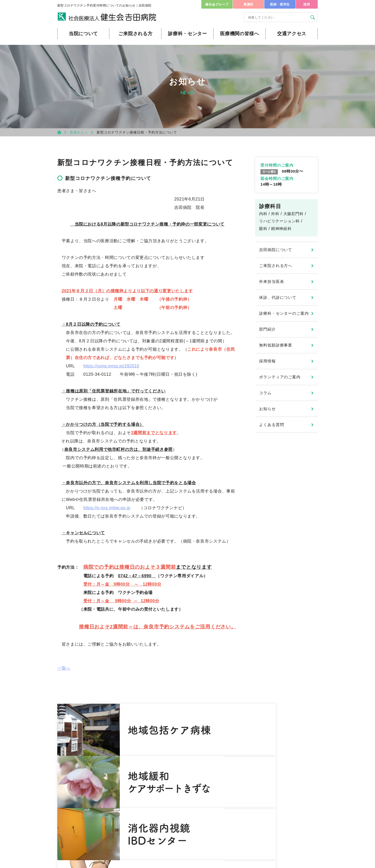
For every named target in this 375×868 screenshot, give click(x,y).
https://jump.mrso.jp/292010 (111, 366)
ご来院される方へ (275, 265)
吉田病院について (275, 249)
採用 (306, 4)
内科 (263, 213)
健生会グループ (216, 4)
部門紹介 (267, 329)
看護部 (248, 4)
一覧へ (63, 668)
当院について (83, 33)
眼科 (263, 228)
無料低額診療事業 (275, 345)
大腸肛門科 (293, 213)
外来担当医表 (271, 281)
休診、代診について (277, 297)
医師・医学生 (280, 4)
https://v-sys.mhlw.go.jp (106, 508)
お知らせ (267, 408)
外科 (275, 213)
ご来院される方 (135, 33)
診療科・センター (187, 33)
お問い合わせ (87, 833)
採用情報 (267, 361)
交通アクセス (291, 33)
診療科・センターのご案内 (284, 313)
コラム (265, 393)
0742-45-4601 (103, 816)
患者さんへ (79, 132)
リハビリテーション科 (279, 221)
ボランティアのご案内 (280, 377)
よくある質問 (271, 424)
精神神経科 (281, 228)
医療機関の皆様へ (239, 33)
